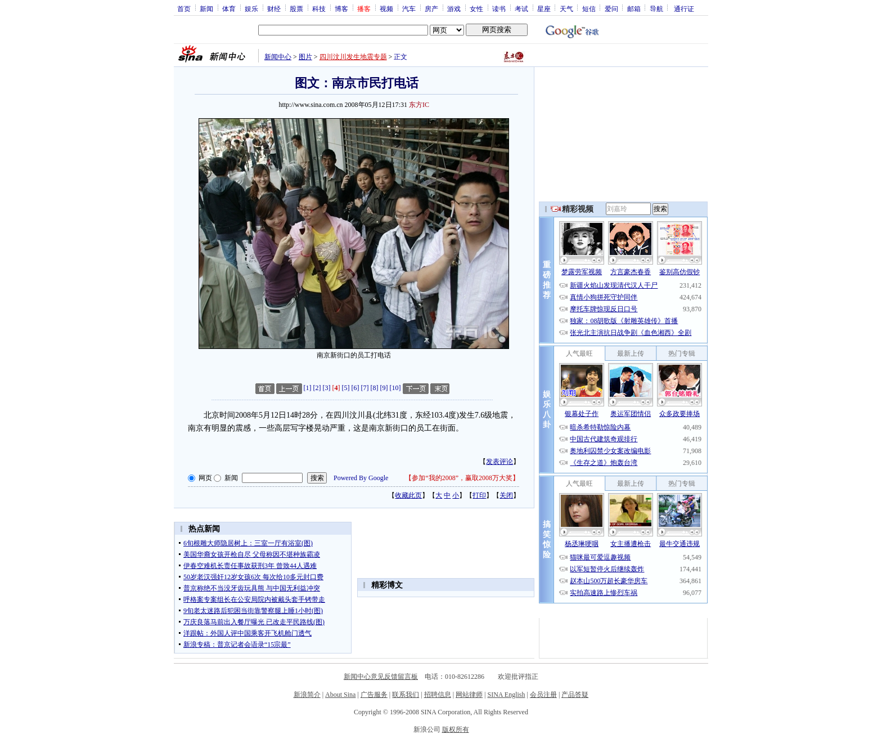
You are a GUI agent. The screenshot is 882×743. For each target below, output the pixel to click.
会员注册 (543, 695)
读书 (499, 8)
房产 (431, 8)
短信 (589, 8)
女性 (476, 8)
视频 (386, 8)
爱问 (611, 8)
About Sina (340, 695)
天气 (566, 8)
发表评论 (499, 462)
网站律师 (469, 695)
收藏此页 (408, 495)
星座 (544, 8)
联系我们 (405, 695)
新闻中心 (277, 57)
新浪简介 (307, 695)
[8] (375, 388)
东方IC (419, 105)
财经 (274, 8)
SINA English (506, 695)
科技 (319, 8)
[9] (384, 388)
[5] (346, 388)
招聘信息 (437, 695)
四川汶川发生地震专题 (353, 57)
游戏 (454, 8)
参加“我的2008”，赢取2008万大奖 (462, 478)
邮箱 (634, 8)
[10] (395, 388)
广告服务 (374, 695)
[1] (308, 388)
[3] (327, 388)
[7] (365, 388)
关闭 (506, 495)
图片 (305, 57)
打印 (479, 495)
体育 (229, 8)
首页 (184, 8)
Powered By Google (361, 478)
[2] (317, 388)
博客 (341, 8)
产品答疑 (574, 695)
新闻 (206, 8)
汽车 (409, 8)
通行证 (684, 8)
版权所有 (455, 729)
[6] (355, 388)
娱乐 (251, 8)
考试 (521, 8)
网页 (205, 478)
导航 (656, 8)
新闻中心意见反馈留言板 (381, 677)
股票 (296, 8)
